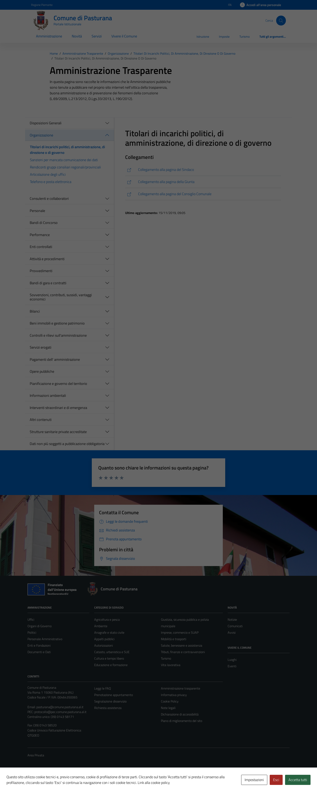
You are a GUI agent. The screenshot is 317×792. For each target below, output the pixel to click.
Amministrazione (49, 36)
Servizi (97, 36)
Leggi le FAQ (102, 688)
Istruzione (203, 36)
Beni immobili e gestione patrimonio (57, 323)
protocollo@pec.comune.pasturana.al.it (60, 711)
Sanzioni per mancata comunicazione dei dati (64, 160)
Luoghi (232, 659)
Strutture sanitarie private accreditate (58, 431)
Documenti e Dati (39, 651)
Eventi (232, 666)
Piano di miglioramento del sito (181, 720)
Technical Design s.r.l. (55, 780)
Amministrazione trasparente (180, 688)
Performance (40, 234)
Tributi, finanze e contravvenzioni (183, 651)
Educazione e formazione (111, 664)
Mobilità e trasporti (173, 639)
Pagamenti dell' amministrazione (55, 359)
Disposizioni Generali (45, 123)
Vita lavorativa (170, 664)
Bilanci (35, 311)
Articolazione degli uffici (48, 174)
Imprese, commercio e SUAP (180, 632)
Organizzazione (41, 135)
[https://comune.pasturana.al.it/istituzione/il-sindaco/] (203, 170)
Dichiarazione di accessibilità (180, 714)
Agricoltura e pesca (107, 619)
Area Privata (35, 755)
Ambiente (100, 626)
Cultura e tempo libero (109, 658)
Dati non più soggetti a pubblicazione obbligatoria (67, 443)
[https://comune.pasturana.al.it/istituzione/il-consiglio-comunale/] (203, 194)
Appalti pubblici (104, 639)
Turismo (244, 36)
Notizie (232, 619)
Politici (31, 632)
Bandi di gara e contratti (48, 283)
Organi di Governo (39, 626)
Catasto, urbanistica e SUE (112, 651)
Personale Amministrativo (44, 639)
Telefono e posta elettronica (50, 181)
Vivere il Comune (124, 36)
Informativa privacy (174, 694)
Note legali (168, 707)
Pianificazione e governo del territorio (58, 383)
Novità (77, 36)
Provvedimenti (41, 271)
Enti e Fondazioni (39, 645)
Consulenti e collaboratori (49, 198)
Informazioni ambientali (48, 395)
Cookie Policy (170, 701)
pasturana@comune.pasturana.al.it (59, 707)
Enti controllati (41, 246)
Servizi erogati (40, 347)
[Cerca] (281, 20)
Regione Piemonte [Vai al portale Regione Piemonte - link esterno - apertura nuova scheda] (42, 5)
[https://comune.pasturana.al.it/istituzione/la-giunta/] (203, 182)
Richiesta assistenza (108, 707)
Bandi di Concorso (44, 222)
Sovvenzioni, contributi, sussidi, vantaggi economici (61, 297)
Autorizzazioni (103, 645)
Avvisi (232, 632)
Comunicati (235, 626)
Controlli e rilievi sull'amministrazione (58, 335)
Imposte (224, 36)
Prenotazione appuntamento (113, 694)
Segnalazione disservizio (110, 701)
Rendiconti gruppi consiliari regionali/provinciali (65, 167)
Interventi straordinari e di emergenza (58, 407)
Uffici (30, 619)
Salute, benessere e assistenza (181, 645)
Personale (37, 210)
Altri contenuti (41, 419)
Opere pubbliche (42, 371)
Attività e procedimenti (47, 259)
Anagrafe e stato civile (109, 632)
